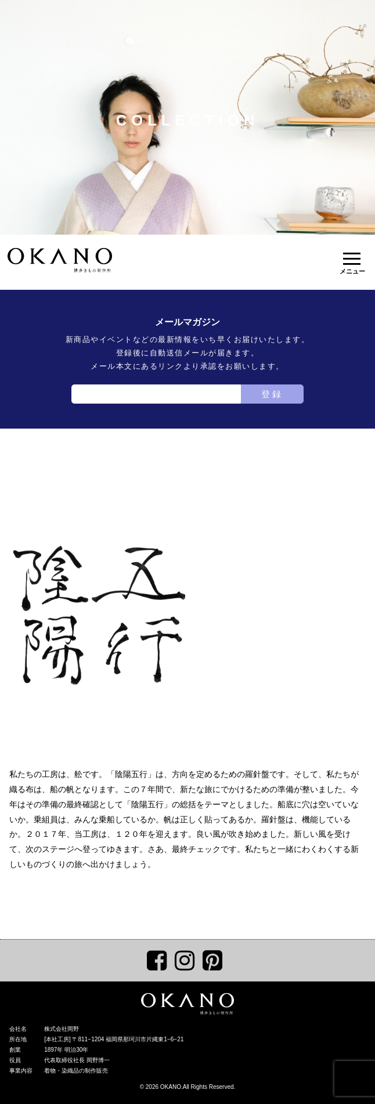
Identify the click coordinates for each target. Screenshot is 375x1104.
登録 (272, 394)
